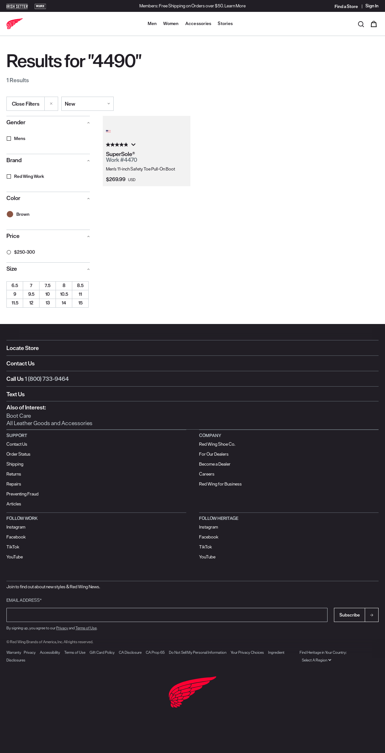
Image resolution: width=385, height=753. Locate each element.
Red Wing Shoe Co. (217, 444)
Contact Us (20, 363)
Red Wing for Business (220, 484)
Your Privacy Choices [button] (247, 652)
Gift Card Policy (102, 652)
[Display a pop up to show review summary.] (133, 145)
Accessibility (50, 652)
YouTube (14, 557)
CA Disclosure (130, 652)
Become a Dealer (215, 464)
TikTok (12, 547)
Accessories (198, 23)
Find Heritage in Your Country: (323, 652)
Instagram (15, 527)
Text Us (15, 394)
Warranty (13, 652)
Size (11, 268)
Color (13, 198)
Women (171, 23)
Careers (206, 474)
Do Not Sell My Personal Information (197, 652)
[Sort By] (87, 104)
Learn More (235, 6)
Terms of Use (86, 628)
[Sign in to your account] (370, 6)
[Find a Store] (347, 6)
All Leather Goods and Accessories (49, 423)
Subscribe (349, 615)
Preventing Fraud (22, 494)
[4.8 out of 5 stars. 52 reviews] (146, 145)
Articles (13, 504)
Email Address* (24, 600)
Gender (15, 122)
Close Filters (25, 104)
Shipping (14, 464)
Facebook (16, 537)
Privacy (62, 628)
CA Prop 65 (155, 652)
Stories (225, 23)
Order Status (18, 454)
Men (152, 23)
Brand (14, 160)
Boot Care (18, 415)
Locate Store (22, 348)
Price (13, 236)
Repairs (13, 484)
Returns (13, 474)
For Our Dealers (214, 454)
